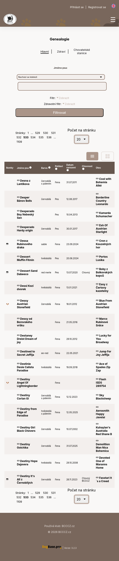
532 (19, 137)
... (32, 133)
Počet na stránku (81, 130)
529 (37, 133)
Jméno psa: (61, 67)
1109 (19, 141)
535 (41, 137)
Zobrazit (62, 98)
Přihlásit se (77, 7)
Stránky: (20, 133)
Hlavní (45, 51)
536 (49, 137)
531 (53, 133)
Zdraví (61, 51)
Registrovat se (97, 7)
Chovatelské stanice (82, 51)
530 (45, 133)
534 (33, 137)
